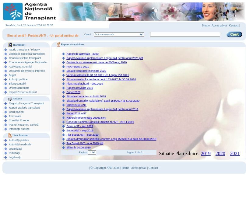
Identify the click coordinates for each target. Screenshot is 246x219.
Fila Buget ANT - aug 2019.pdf (84, 143)
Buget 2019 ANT (76, 104)
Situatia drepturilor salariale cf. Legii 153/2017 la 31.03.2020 (102, 100)
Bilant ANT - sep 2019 (79, 126)
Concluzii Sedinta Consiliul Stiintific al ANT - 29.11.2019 (100, 121)
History (35, 49)
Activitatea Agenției (20, 66)
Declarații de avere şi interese (27, 70)
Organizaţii (15, 148)
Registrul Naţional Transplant (26, 103)
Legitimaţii (15, 157)
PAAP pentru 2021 (77, 66)
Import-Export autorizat (23, 92)
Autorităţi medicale (20, 144)
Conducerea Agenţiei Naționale (28, 62)
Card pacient (16, 111)
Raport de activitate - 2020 (82, 53)
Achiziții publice (18, 79)
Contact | (234, 25)
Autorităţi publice (19, 140)
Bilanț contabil (17, 83)
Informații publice (19, 128)
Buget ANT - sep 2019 (79, 130)
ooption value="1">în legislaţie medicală (119, 34)
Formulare (15, 116)
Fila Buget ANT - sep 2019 (82, 134)
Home (205, 25)
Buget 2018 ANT (76, 113)
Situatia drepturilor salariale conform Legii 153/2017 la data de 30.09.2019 (111, 139)
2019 (206, 153)
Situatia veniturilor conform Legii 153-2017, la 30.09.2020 (101, 79)
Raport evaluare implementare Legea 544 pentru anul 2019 (102, 109)
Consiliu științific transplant (25, 58)
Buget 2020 (73, 92)
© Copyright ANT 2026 (105, 167)
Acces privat (219, 25)
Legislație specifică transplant (27, 53)
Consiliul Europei (19, 120)
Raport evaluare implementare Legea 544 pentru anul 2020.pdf (104, 58)
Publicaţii (14, 153)
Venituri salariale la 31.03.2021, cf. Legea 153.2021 (97, 75)
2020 (220, 153)
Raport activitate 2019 (79, 87)
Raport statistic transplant (24, 107)
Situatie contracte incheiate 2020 (86, 70)
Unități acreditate (19, 87)
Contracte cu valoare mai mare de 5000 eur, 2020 (96, 62)
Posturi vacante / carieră (23, 124)
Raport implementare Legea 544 (86, 117)
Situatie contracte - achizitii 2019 (86, 96)
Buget (12, 75)
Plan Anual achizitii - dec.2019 (84, 83)
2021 (235, 153)
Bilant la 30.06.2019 (78, 147)
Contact (153, 167)
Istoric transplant (19, 49)
